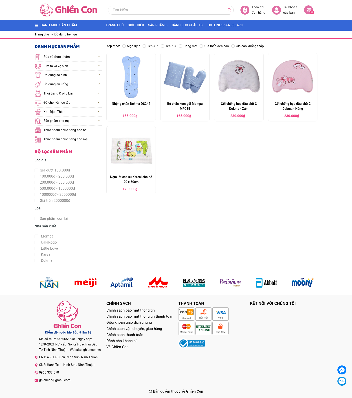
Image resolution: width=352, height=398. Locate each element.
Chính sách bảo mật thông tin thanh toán (139, 316)
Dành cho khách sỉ (121, 341)
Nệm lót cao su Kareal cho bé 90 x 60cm (131, 179)
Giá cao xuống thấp (247, 46)
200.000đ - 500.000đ (56, 182)
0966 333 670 (49, 372)
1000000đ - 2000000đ (57, 194)
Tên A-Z (150, 46)
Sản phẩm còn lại (53, 218)
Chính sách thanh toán (124, 335)
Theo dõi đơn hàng (252, 10)
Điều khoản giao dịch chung (129, 322)
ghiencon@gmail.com (54, 380)
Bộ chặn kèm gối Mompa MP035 (185, 106)
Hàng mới (188, 46)
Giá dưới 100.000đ (54, 170)
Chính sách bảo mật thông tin (130, 310)
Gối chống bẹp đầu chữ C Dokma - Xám (239, 106)
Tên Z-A (168, 46)
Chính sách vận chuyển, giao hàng (134, 329)
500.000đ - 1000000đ (57, 188)
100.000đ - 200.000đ (56, 176)
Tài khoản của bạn (284, 10)
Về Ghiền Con (117, 347)
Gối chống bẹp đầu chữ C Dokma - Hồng (293, 106)
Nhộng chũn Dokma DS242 (131, 104)
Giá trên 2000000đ (54, 200)
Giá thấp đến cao (214, 46)
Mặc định (131, 46)
